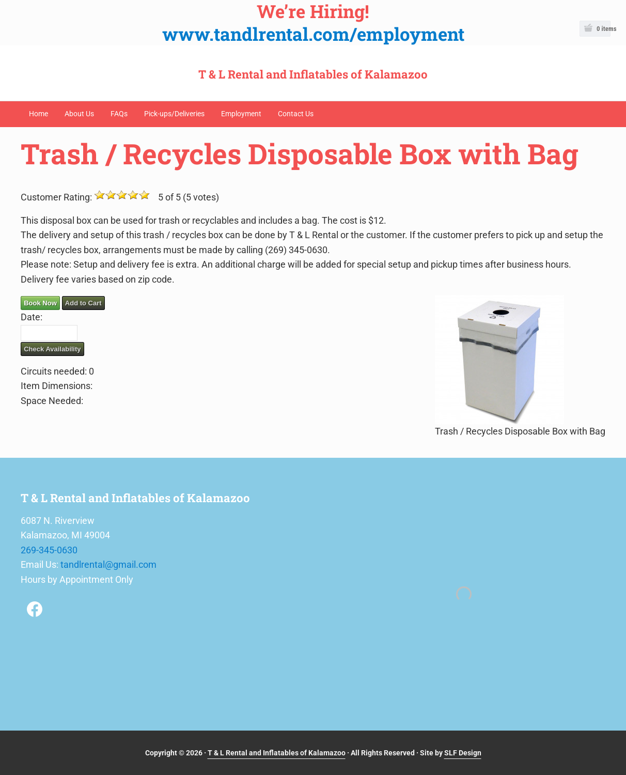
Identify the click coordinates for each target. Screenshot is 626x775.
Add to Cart (83, 303)
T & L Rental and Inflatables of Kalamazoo (313, 74)
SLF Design (462, 753)
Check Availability (52, 349)
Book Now (40, 303)
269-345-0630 (49, 550)
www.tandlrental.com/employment (313, 33)
